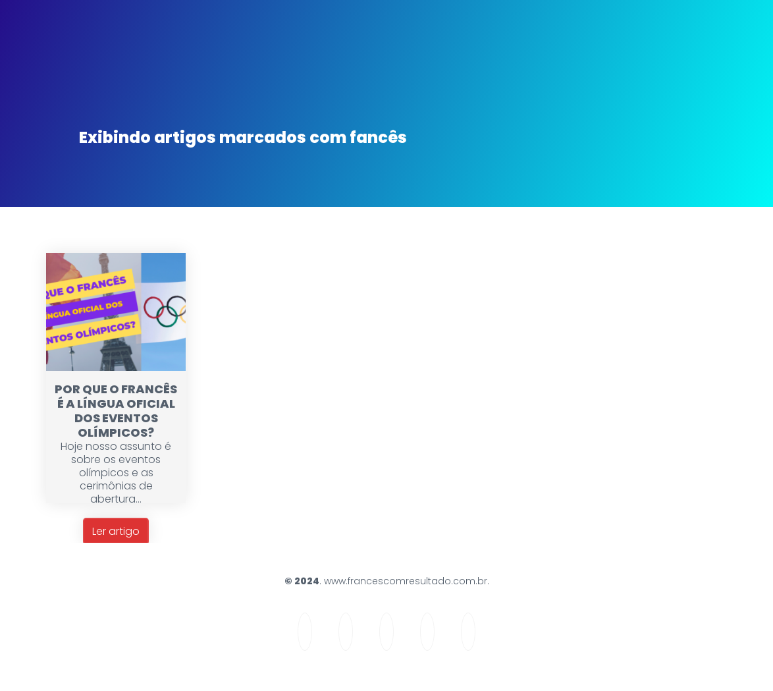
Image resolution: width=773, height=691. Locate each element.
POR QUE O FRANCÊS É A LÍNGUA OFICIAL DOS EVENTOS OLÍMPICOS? (116, 411)
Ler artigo (116, 531)
